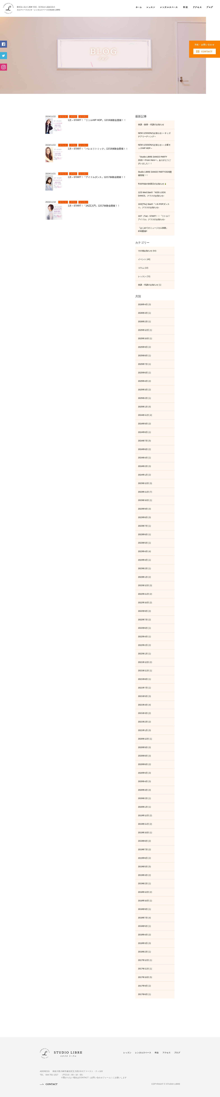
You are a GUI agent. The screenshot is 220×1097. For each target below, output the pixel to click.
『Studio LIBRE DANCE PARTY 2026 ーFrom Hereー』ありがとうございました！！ (154, 160)
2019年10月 (143, 832)
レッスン (83, 117)
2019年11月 (143, 824)
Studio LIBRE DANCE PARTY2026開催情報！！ (155, 173)
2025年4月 (143, 381)
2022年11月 (143, 594)
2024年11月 (143, 415)
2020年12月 (143, 739)
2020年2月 (143, 798)
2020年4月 (143, 781)
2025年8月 (143, 355)
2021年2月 (143, 722)
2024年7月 (143, 441)
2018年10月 (143, 900)
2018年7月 (143, 918)
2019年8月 (143, 841)
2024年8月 (143, 432)
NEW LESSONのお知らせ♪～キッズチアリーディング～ (154, 135)
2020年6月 (143, 764)
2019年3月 (143, 875)
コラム (141, 268)
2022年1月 (143, 654)
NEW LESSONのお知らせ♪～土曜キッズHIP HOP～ (154, 146)
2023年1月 (143, 577)
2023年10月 (143, 500)
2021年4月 (143, 705)
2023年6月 (143, 534)
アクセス (166, 1052)
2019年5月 (143, 866)
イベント (63, 117)
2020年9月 (143, 747)
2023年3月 (143, 560)
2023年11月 (143, 492)
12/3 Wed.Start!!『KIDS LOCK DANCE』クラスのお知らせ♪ (152, 194)
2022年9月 (143, 611)
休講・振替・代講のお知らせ (151, 124)
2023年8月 (143, 517)
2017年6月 (143, 994)
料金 (157, 1052)
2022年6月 (143, 628)
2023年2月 (143, 568)
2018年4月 (143, 935)
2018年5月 (143, 926)
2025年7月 (143, 364)
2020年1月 (143, 807)
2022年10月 (143, 602)
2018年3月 (143, 943)
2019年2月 (143, 883)
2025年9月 (143, 347)
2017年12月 (143, 960)
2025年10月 (143, 338)
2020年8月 (143, 756)
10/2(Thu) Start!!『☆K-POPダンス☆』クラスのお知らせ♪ (153, 206)
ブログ (177, 1052)
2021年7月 (143, 688)
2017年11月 (143, 969)
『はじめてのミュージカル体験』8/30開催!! (153, 229)
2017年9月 (143, 986)
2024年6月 (143, 449)
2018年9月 (143, 909)
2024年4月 (143, 458)
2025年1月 (143, 407)
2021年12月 (143, 662)
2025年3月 (143, 389)
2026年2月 (143, 321)
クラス (73, 117)
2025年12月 (143, 330)
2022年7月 (143, 619)
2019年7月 (143, 849)
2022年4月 (143, 636)
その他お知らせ (145, 251)
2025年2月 (143, 398)
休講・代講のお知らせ (148, 285)
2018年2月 (143, 952)
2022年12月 (143, 585)
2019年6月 (143, 858)
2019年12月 (143, 815)
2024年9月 (143, 423)
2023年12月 (143, 483)
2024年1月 (143, 475)
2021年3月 (143, 713)
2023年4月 (143, 551)
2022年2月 (143, 645)
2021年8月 (143, 679)
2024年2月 (143, 466)
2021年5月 (143, 696)
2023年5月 (143, 543)
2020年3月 (143, 790)
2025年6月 (143, 373)
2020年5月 (143, 773)
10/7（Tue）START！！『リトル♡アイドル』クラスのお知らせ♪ (154, 217)
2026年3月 (143, 313)
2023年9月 (143, 509)
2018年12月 (143, 892)
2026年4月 (143, 304)
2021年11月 (143, 670)
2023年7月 (143, 526)
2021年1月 (143, 730)
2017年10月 (143, 977)
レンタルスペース (143, 1052)
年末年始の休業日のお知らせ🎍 (152, 184)
